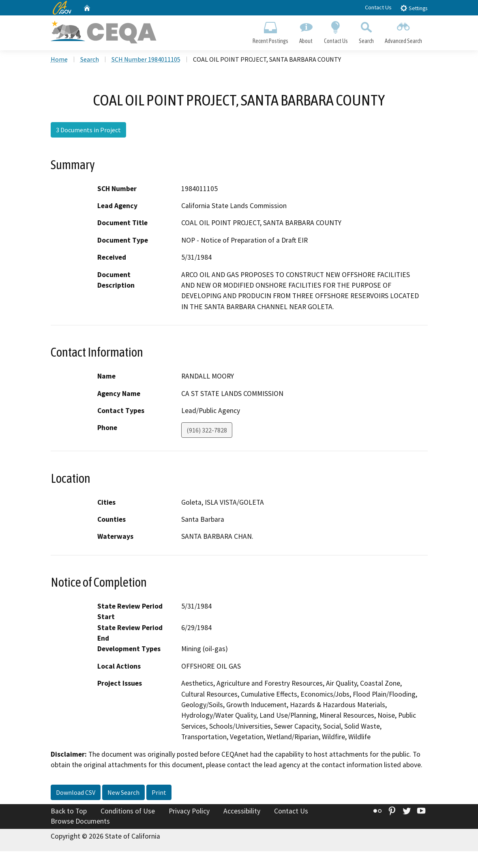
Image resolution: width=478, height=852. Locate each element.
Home (59, 60)
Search (366, 30)
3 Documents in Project (88, 131)
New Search (123, 793)
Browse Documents (80, 822)
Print (159, 793)
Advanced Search (403, 30)
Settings (413, 8)
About (306, 30)
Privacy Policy (189, 811)
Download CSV (75, 793)
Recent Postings (270, 30)
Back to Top (69, 811)
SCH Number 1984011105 (145, 60)
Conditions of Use (128, 811)
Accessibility (241, 811)
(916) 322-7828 (206, 431)
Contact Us (378, 7)
